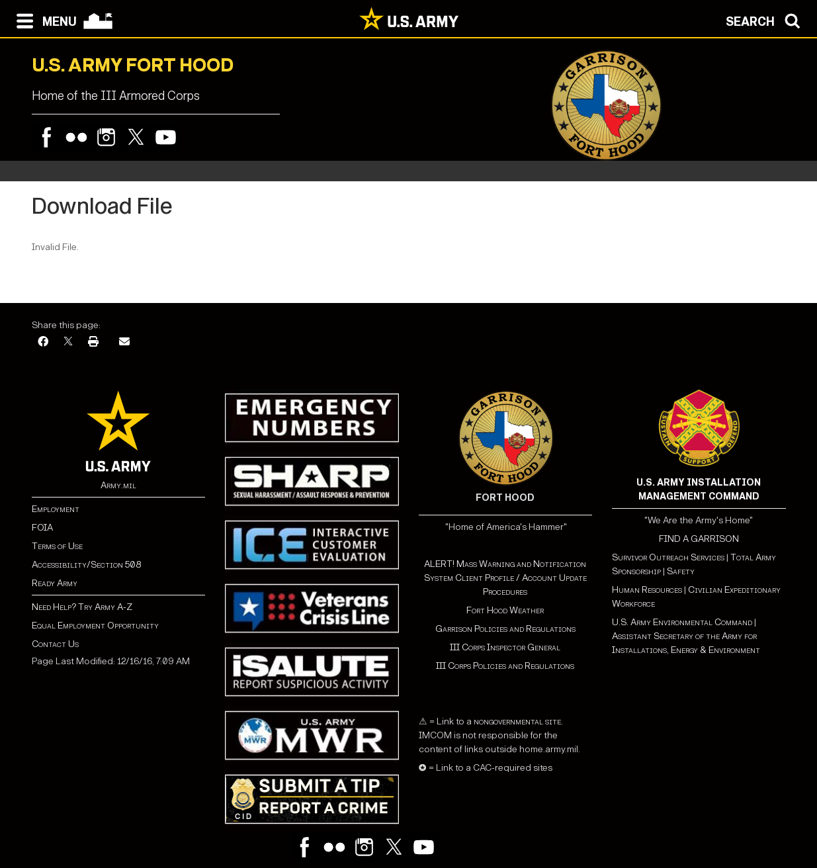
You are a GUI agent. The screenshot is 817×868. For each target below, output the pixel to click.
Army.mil (118, 485)
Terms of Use (57, 546)
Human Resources (647, 589)
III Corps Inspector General (505, 647)
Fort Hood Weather (505, 610)
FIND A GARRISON (699, 538)
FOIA (42, 527)
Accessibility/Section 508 (86, 564)
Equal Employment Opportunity (95, 625)
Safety (681, 571)
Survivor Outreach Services (668, 557)
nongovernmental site (516, 721)
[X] (68, 342)
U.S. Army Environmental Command (682, 622)
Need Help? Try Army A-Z (82, 607)
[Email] (124, 342)
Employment (55, 509)
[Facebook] (43, 342)
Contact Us (55, 644)
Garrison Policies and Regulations (505, 628)
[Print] (93, 342)
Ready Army (54, 583)
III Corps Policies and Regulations (505, 666)
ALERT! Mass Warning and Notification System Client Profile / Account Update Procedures (505, 577)
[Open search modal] (766, 19)
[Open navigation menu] (43, 19)
